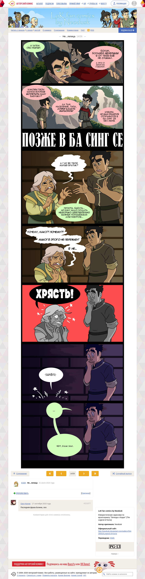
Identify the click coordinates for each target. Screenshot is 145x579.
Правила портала (49, 575)
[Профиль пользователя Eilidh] (16, 484)
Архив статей (76, 575)
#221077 (87, 503)
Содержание (59, 30)
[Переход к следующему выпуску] (72, 254)
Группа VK (93, 3)
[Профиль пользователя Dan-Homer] (14, 502)
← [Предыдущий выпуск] (60, 36)
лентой (37, 30)
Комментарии (72, 30)
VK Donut (85, 564)
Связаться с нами (34, 575)
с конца (29, 30)
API (85, 3)
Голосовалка (61, 3)
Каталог (39, 3)
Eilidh (112, 538)
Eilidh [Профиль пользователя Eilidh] (23, 483)
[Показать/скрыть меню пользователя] (134, 3)
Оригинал (86, 493)
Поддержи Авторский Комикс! (29, 564)
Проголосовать (22, 493)
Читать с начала (17, 30)
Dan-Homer (26, 503)
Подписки (49, 3)
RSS (92, 30)
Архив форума (64, 575)
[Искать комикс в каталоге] (104, 574)
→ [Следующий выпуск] (85, 36)
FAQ (83, 30)
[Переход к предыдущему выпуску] (24, 254)
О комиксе (47, 30)
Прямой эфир (74, 3)
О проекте (21, 575)
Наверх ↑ (115, 554)
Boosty (104, 3)
